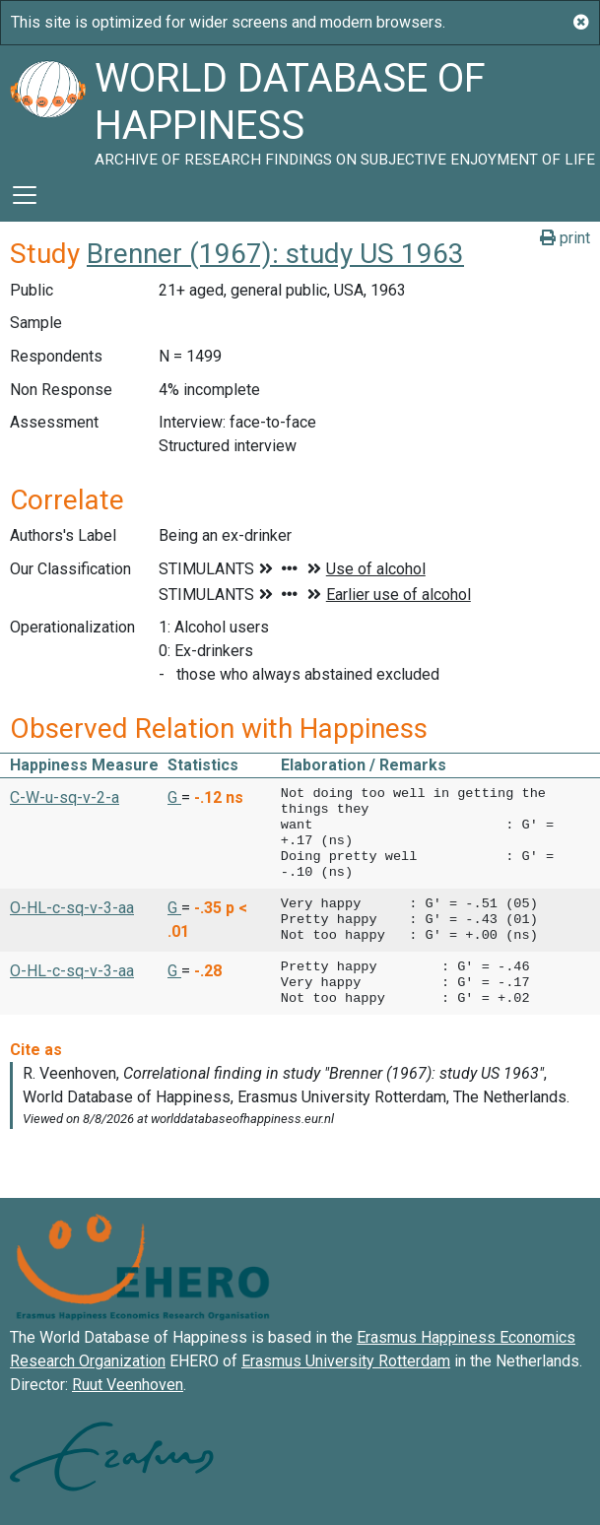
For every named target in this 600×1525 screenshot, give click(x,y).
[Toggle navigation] (24, 195)
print (565, 238)
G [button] (174, 797)
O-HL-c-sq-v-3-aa (72, 907)
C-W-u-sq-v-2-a (64, 797)
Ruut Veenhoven (127, 1384)
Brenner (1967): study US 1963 (275, 253)
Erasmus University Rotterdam (345, 1361)
